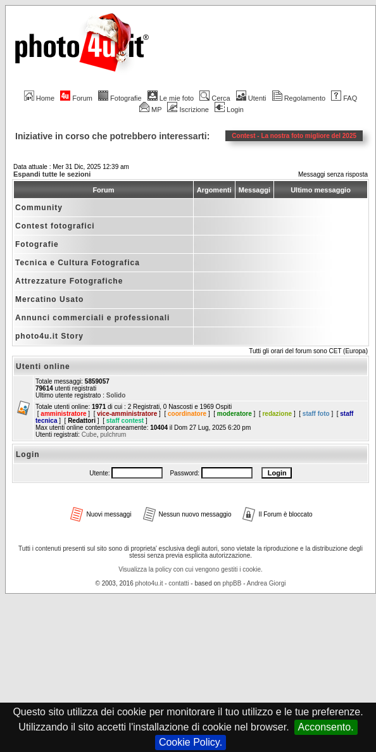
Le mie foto (170, 98)
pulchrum (113, 434)
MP (150, 109)
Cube (89, 434)
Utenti (251, 98)
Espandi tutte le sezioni (52, 174)
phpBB (231, 583)
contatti (178, 583)
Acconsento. (326, 727)
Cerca (214, 98)
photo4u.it (149, 583)
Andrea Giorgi (266, 583)
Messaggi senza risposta (333, 174)
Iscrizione (187, 109)
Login (229, 109)
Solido (116, 395)
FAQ (344, 98)
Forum (76, 98)
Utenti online (43, 366)
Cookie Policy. (190, 742)
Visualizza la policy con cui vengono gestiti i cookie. (190, 569)
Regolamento (298, 98)
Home (39, 98)
